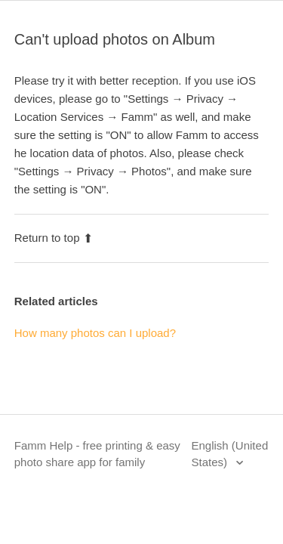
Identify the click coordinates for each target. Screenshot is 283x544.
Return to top (54, 237)
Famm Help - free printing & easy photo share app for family (97, 454)
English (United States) (230, 454)
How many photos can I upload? (95, 332)
